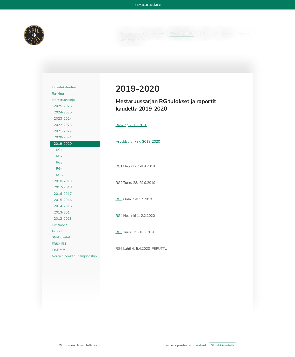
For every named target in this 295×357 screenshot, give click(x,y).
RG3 (119, 199)
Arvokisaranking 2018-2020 (138, 141)
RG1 (119, 166)
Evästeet (199, 345)
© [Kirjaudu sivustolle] (61, 345)
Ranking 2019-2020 (131, 125)
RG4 (119, 215)
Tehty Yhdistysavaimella (222, 345)
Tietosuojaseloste (177, 345)
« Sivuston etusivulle (147, 4)
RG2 (119, 182)
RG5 (119, 232)
